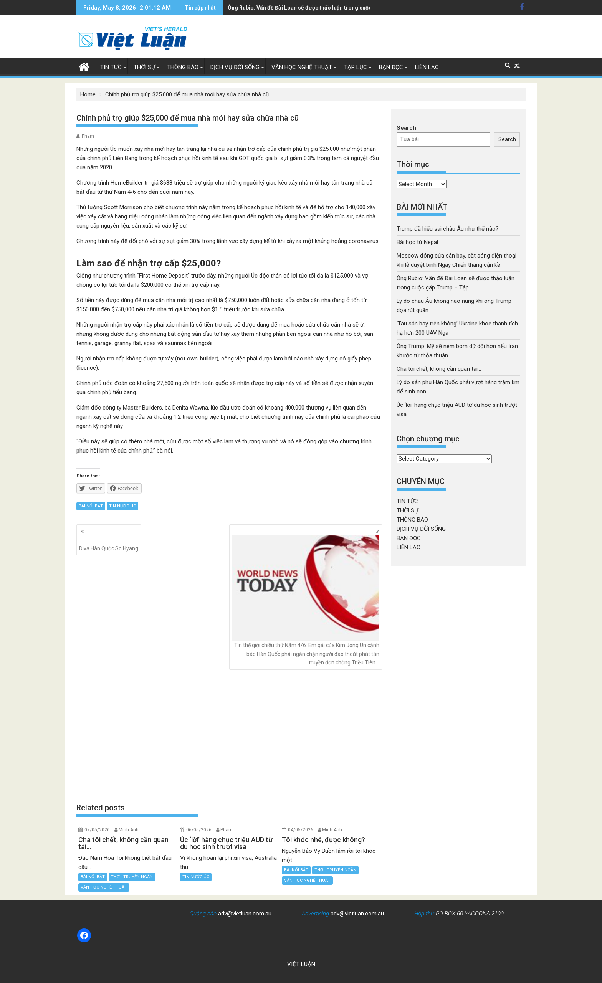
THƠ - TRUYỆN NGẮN (132, 876)
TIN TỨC (111, 67)
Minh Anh (129, 830)
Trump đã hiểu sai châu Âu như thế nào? (448, 228)
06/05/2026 (199, 830)
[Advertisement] (229, 736)
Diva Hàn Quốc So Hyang (108, 543)
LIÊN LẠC (427, 67)
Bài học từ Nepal (417, 242)
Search (406, 127)
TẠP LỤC (355, 67)
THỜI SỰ (144, 67)
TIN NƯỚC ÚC (122, 506)
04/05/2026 (300, 830)
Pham (88, 136)
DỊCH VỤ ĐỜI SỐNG (235, 67)
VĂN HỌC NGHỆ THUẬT (301, 67)
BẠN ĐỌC (391, 67)
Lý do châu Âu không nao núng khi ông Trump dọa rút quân (301, 8)
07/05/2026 (97, 830)
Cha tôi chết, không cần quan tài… (439, 368)
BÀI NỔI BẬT (91, 506)
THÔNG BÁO (182, 67)
